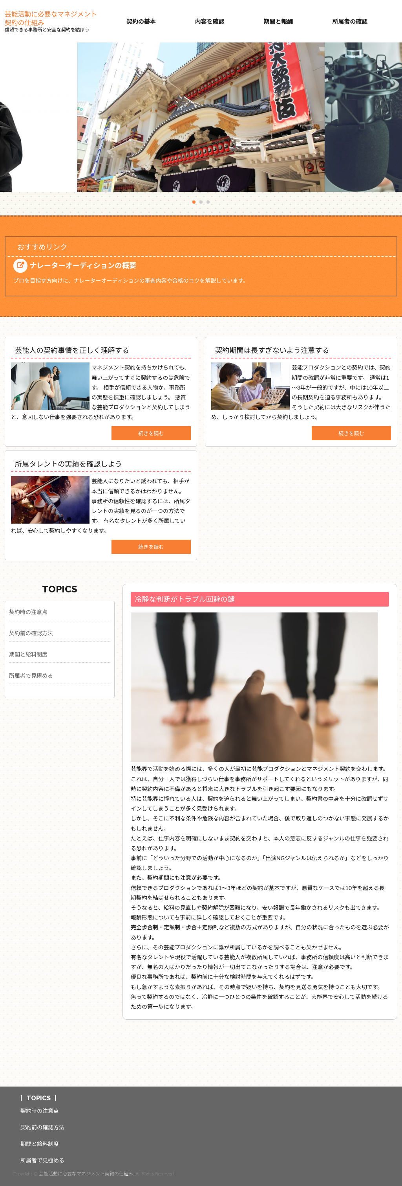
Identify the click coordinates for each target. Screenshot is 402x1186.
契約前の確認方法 (31, 633)
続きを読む (151, 433)
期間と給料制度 (28, 654)
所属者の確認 (349, 21)
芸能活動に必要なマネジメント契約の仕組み (51, 18)
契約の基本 (141, 21)
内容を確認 (210, 21)
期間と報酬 (278, 21)
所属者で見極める (31, 675)
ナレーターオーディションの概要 (82, 265)
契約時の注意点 (28, 612)
